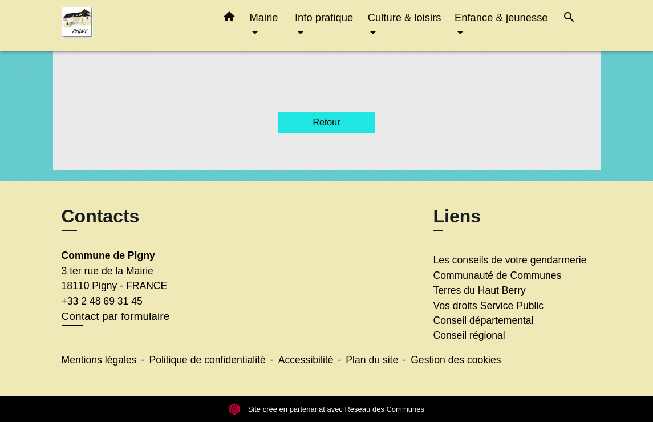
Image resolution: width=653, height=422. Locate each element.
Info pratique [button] (324, 17)
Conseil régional (469, 335)
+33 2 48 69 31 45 (102, 301)
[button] (229, 19)
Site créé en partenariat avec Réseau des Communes (326, 409)
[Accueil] (133, 25)
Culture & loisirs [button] (404, 17)
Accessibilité (306, 360)
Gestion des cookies (456, 360)
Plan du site (372, 360)
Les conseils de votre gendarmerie (510, 260)
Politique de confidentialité (207, 360)
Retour (326, 122)
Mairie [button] (264, 17)
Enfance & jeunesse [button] (501, 17)
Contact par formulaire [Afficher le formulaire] (116, 316)
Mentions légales (99, 360)
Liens (457, 216)
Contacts (101, 216)
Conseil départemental (483, 320)
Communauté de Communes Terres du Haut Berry (497, 283)
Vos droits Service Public (488, 305)
